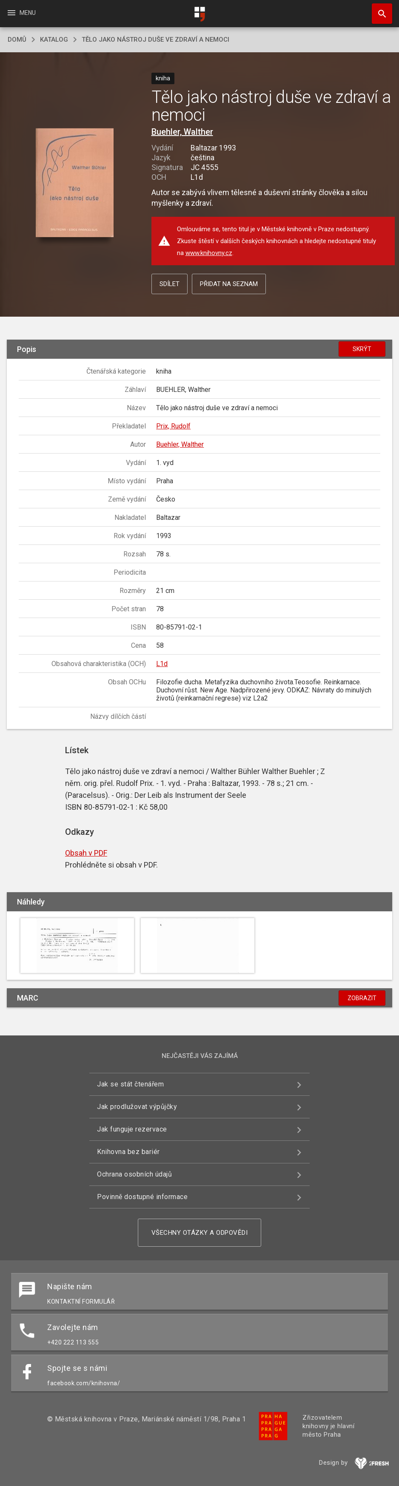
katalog (54, 39)
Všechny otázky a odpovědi (199, 1232)
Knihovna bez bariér (128, 1152)
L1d (162, 664)
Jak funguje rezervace (132, 1129)
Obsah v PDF (86, 852)
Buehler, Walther (182, 132)
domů (17, 39)
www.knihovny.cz (208, 253)
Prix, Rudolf (173, 426)
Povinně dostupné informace (142, 1197)
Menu (21, 13)
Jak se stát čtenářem (130, 1084)
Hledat (378, 9)
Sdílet (170, 284)
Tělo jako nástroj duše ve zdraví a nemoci (155, 39)
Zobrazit (362, 998)
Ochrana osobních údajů (134, 1174)
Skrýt (362, 349)
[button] (74, 183)
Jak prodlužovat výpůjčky (137, 1107)
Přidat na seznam (229, 284)
